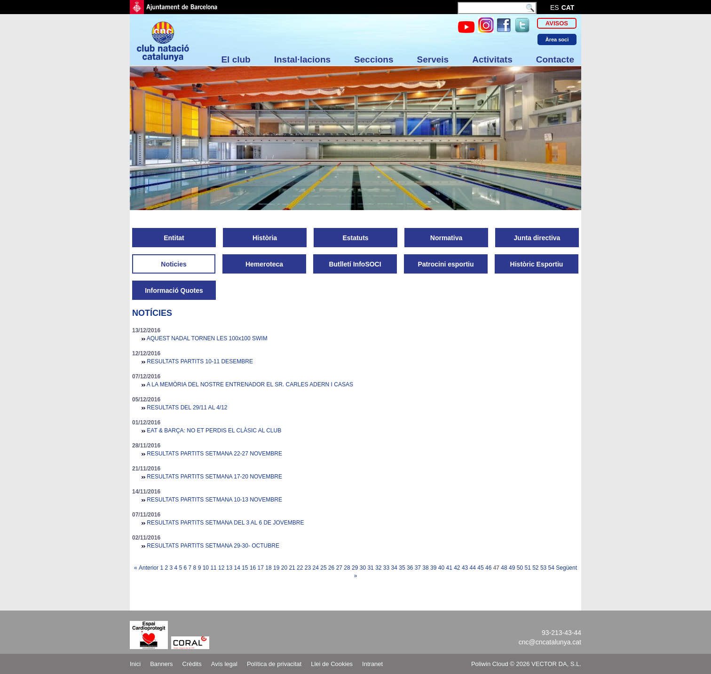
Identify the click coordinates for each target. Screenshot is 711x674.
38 (425, 567)
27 (339, 567)
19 (276, 567)
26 (331, 567)
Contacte (555, 59)
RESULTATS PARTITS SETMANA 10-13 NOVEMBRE (214, 499)
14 (237, 567)
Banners (161, 663)
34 (394, 567)
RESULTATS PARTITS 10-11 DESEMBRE (200, 361)
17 (261, 567)
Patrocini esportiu (446, 264)
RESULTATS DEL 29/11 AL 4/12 (187, 407)
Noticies (173, 264)
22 (300, 567)
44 (473, 567)
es (554, 7)
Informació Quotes (174, 290)
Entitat (174, 238)
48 (504, 567)
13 (229, 567)
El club (235, 59)
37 (418, 567)
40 (441, 567)
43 (465, 567)
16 (253, 567)
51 (527, 567)
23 (308, 567)
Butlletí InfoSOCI (355, 264)
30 (363, 567)
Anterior (148, 567)
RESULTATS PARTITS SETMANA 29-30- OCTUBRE (213, 545)
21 (292, 567)
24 (316, 567)
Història (265, 238)
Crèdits (192, 663)
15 (245, 567)
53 (543, 567)
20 (284, 567)
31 (370, 567)
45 (480, 567)
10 (206, 567)
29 (355, 567)
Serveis (433, 59)
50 (520, 567)
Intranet (372, 663)
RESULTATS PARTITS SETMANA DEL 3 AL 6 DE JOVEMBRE (225, 522)
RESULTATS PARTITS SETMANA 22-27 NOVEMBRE (214, 453)
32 (378, 567)
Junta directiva (537, 238)
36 (410, 567)
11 (213, 567)
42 (457, 567)
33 (386, 567)
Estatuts (355, 238)
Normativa (446, 238)
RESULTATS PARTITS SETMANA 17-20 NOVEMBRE (214, 476)
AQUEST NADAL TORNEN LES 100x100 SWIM (207, 338)
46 (488, 567)
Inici (135, 663)
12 (221, 567)
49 (512, 567)
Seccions (373, 59)
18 (268, 567)
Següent (566, 567)
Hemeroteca (264, 264)
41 (449, 567)
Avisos (556, 23)
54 (551, 567)
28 (347, 567)
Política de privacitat (274, 663)
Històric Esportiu (536, 264)
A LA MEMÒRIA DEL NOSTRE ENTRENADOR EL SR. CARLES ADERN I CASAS (250, 384)
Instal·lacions (302, 59)
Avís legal (224, 663)
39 (433, 567)
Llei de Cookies (332, 663)
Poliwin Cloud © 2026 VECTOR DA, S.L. (526, 663)
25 (323, 567)
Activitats (492, 59)
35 (402, 567)
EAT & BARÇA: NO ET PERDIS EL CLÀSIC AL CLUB (214, 430)
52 (535, 567)
